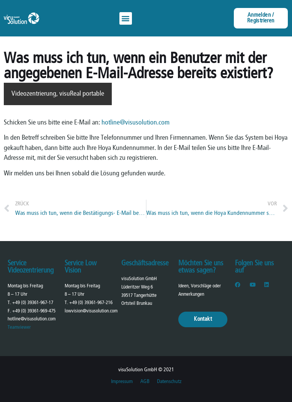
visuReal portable (81, 94)
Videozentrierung (33, 94)
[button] (125, 18)
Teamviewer (19, 327)
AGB (144, 382)
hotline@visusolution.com (136, 122)
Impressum (122, 382)
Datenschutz (169, 382)
